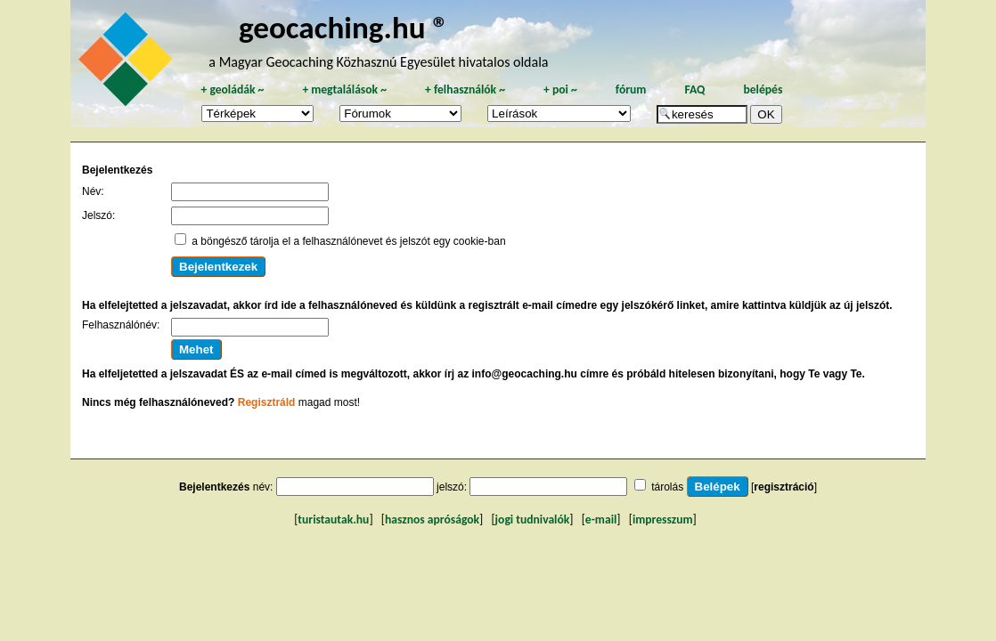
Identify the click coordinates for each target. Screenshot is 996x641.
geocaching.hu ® (344, 27)
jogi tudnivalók (532, 519)
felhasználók (465, 89)
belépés (762, 89)
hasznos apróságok (432, 519)
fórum (631, 89)
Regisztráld (267, 402)
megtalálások (344, 89)
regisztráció (783, 487)
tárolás (667, 487)
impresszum (663, 519)
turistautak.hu (333, 519)
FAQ (694, 89)
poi (560, 89)
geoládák (232, 89)
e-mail (600, 519)
